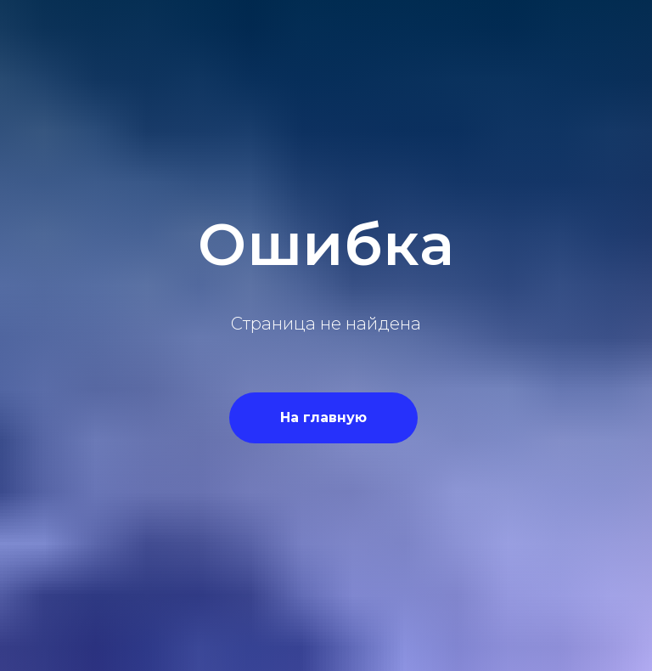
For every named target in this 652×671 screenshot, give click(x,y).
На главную (323, 417)
